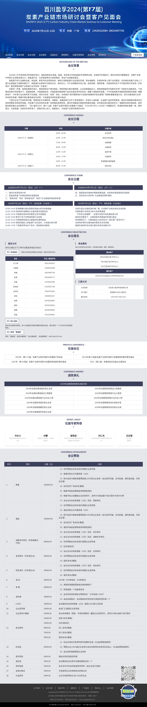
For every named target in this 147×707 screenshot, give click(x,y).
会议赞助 (91, 55)
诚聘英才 (73, 688)
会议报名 (42, 55)
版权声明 (61, 688)
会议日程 (20, 55)
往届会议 (54, 55)
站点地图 (110, 688)
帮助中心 (98, 688)
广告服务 (85, 688)
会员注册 (49, 688)
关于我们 (37, 688)
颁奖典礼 (65, 55)
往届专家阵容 (78, 55)
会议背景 (9, 55)
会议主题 (31, 55)
